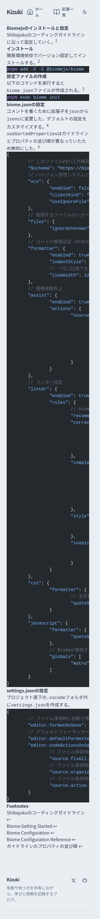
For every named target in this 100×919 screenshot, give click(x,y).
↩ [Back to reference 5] (80, 842)
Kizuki (15, 12)
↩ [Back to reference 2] (55, 822)
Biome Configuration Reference (39, 835)
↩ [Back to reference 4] (74, 835)
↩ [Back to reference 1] (8, 815)
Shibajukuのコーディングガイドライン (46, 809)
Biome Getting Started (29, 822)
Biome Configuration (28, 829)
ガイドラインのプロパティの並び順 (42, 842)
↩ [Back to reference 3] (52, 829)
